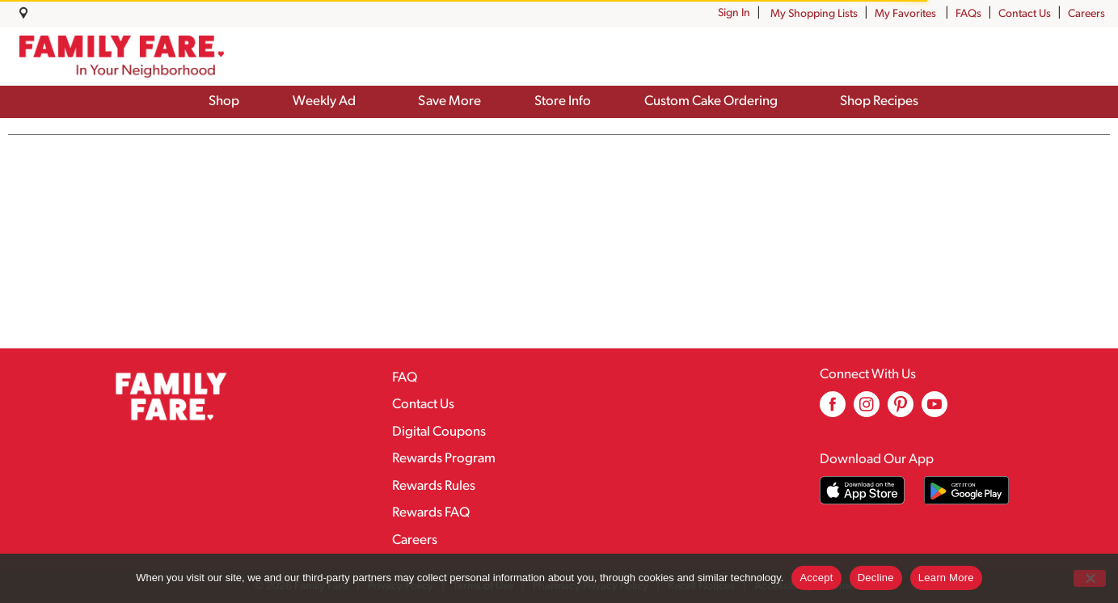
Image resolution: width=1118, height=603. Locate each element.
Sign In (734, 13)
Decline (876, 577)
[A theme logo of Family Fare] (121, 57)
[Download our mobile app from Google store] (966, 490)
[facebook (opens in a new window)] (833, 410)
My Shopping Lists (814, 14)
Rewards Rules (433, 486)
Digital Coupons (439, 432)
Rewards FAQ (431, 513)
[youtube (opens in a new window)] (934, 410)
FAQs (968, 14)
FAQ (404, 378)
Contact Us (1024, 14)
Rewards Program (444, 459)
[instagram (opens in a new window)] (867, 410)
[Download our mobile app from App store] (862, 490)
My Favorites (907, 14)
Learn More (946, 577)
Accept (816, 577)
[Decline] (1090, 578)
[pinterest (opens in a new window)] (900, 410)
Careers (1086, 14)
